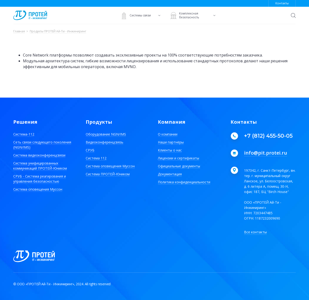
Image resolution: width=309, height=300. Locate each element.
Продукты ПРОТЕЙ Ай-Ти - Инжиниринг (58, 31)
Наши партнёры (171, 142)
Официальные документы (179, 166)
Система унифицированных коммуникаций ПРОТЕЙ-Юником (40, 166)
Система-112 (23, 134)
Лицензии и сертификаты (178, 158)
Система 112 (96, 158)
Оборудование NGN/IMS (106, 134)
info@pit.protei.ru (265, 153)
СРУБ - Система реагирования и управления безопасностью (39, 179)
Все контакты (255, 232)
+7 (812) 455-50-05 (268, 136)
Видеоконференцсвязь (104, 142)
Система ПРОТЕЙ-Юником (108, 174)
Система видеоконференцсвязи (39, 155)
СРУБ (90, 150)
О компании (167, 134)
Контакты (282, 3)
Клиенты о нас (170, 150)
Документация (170, 174)
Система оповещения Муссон (37, 189)
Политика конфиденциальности (184, 182)
